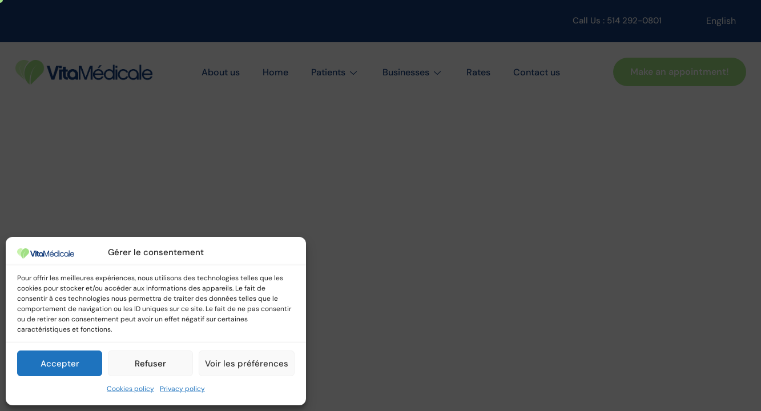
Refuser (150, 363)
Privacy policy (182, 388)
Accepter (60, 363)
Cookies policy (130, 388)
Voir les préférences (246, 363)
